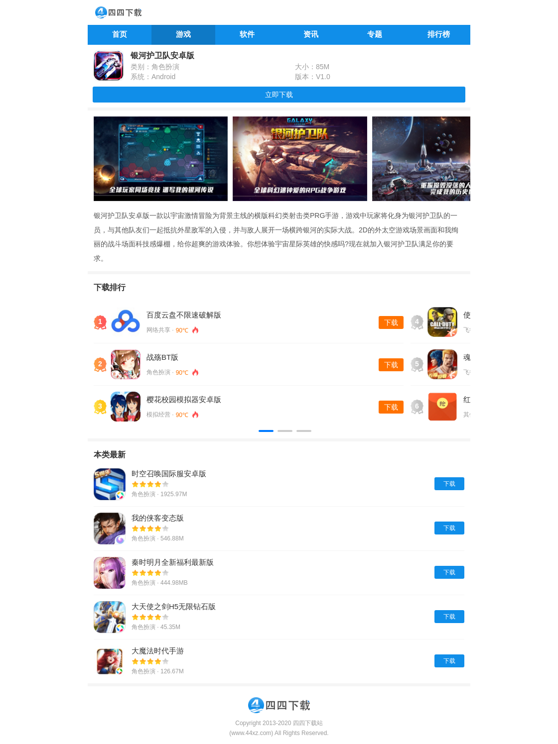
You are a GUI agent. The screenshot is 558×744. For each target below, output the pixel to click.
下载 (391, 322)
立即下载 (279, 95)
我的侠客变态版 (158, 518)
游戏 (183, 34)
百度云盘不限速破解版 (183, 315)
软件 (247, 34)
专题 (374, 34)
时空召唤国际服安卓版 (169, 473)
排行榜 (438, 34)
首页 (119, 34)
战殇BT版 (162, 357)
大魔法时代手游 (158, 650)
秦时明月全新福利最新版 (173, 562)
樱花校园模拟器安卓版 (183, 399)
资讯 (310, 34)
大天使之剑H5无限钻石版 (174, 606)
